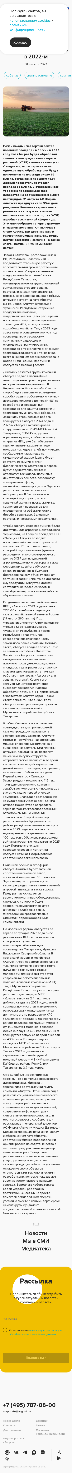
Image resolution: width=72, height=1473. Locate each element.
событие (12, 75)
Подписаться (36, 1358)
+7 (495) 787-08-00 (29, 1404)
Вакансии (42, 1420)
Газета (40, 1425)
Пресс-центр (11, 1420)
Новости (36, 1233)
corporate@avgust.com (18, 1411)
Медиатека (36, 1248)
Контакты (9, 1425)
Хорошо (20, 42)
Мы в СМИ (36, 1240)
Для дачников (12, 1430)
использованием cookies (30, 20)
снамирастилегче (39, 75)
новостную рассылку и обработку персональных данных (35, 1332)
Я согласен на (35, 1332)
